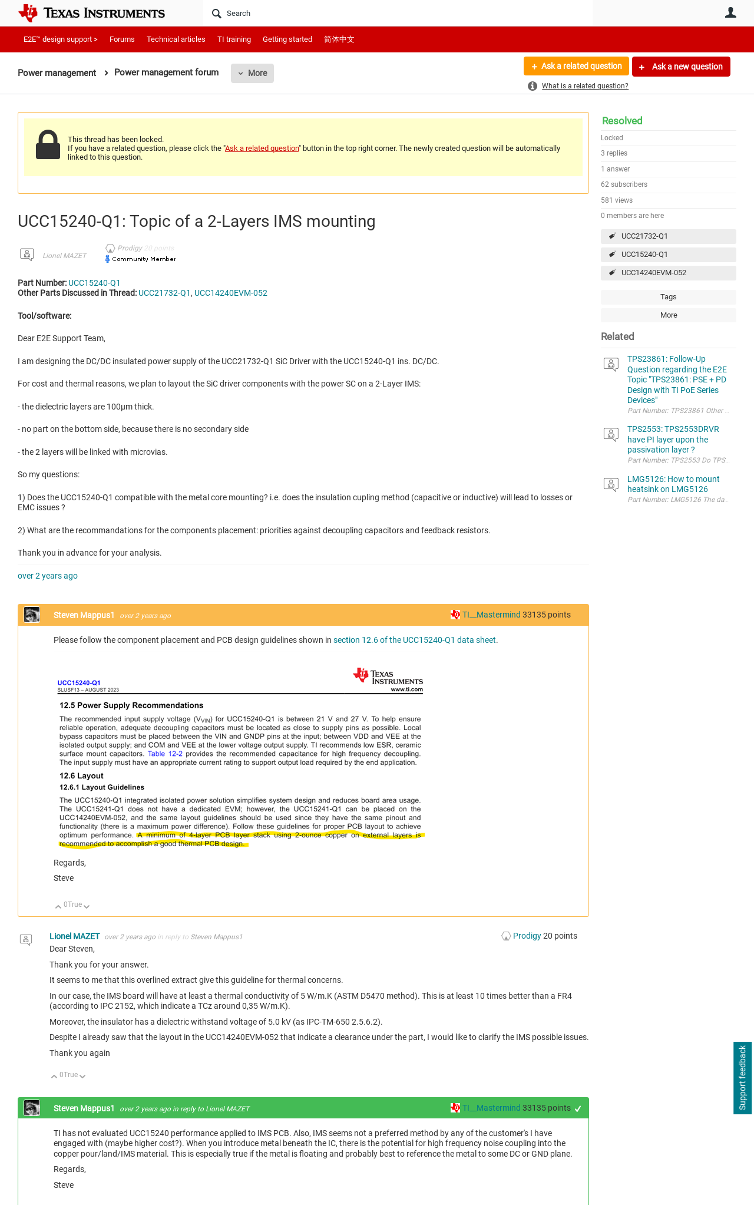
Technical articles (176, 39)
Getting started (287, 39)
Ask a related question (581, 66)
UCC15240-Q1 (644, 254)
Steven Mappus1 (85, 615)
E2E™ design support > (61, 39)
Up (59, 908)
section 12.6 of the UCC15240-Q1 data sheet (414, 640)
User (730, 12)
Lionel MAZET (64, 256)
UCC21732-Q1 (644, 236)
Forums (122, 39)
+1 (578, 1108)
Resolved (622, 121)
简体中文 (339, 39)
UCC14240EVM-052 (653, 272)
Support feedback (742, 1078)
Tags (668, 296)
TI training (234, 39)
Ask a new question (686, 66)
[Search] (398, 13)
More (257, 73)
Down (87, 908)
